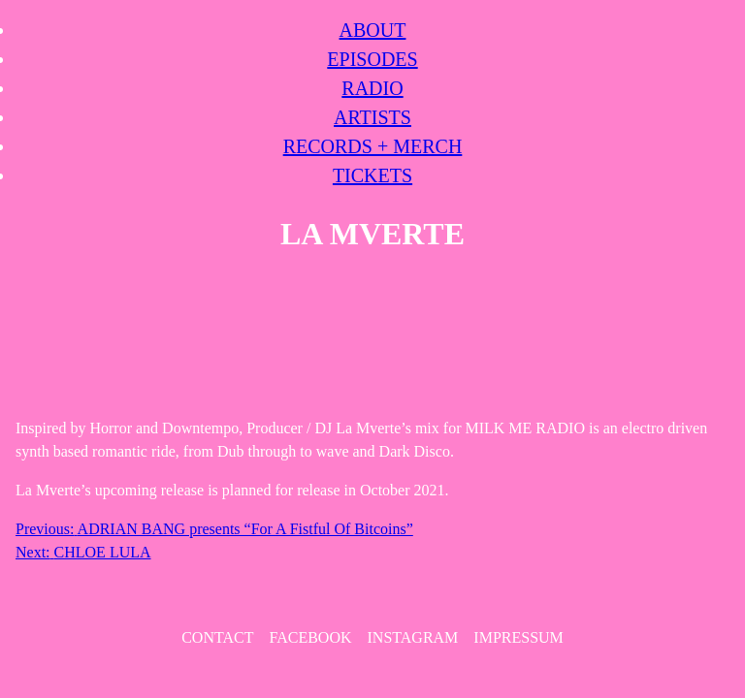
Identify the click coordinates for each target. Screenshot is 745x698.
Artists (372, 117)
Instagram (413, 637)
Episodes (372, 59)
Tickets (372, 175)
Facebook (310, 637)
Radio (372, 88)
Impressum (518, 637)
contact (217, 637)
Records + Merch (373, 146)
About (373, 30)
